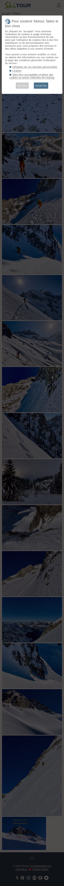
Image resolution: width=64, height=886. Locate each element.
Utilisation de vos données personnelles (34, 67)
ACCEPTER (41, 86)
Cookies (17, 70)
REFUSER (22, 86)
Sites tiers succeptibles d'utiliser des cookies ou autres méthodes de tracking (31, 76)
